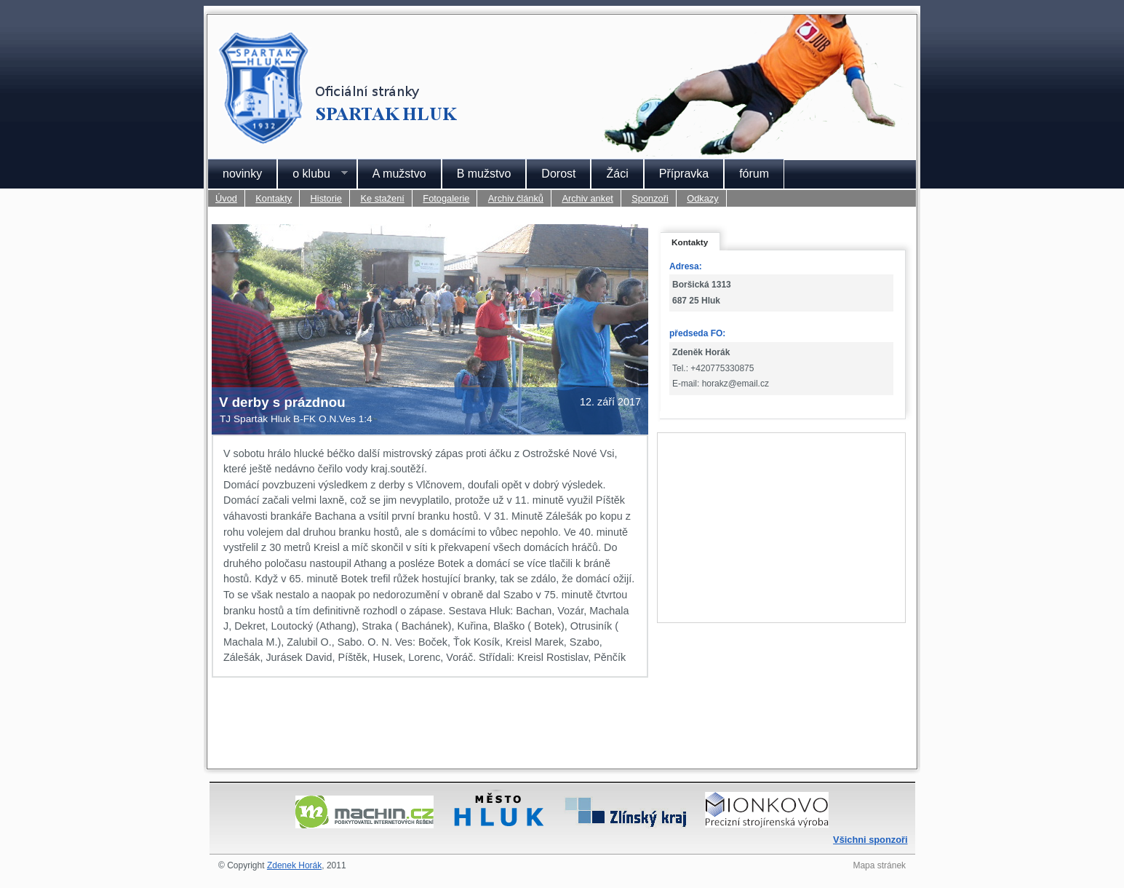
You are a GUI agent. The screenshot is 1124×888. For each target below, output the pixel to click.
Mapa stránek (879, 865)
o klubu (312, 174)
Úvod (226, 198)
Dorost (558, 173)
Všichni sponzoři (870, 839)
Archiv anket (587, 198)
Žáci (617, 173)
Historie (326, 198)
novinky (242, 173)
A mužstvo (399, 173)
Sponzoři (650, 198)
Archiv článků (515, 198)
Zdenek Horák (294, 865)
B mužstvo (484, 173)
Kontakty (273, 198)
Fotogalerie (446, 198)
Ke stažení (382, 198)
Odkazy (702, 198)
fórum (754, 173)
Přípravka (684, 173)
